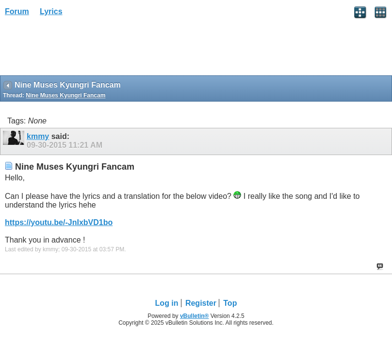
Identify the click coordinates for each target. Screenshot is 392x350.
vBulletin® (194, 316)
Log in (167, 303)
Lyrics (51, 11)
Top (230, 303)
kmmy (38, 136)
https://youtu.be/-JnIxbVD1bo (59, 222)
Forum (17, 11)
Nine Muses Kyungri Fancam (65, 95)
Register (200, 303)
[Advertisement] (77, 49)
